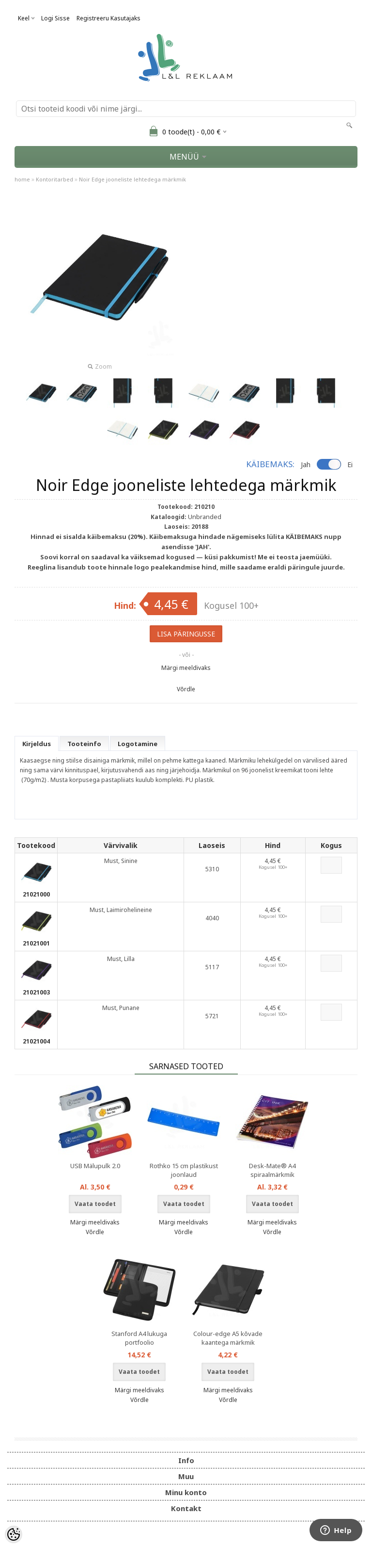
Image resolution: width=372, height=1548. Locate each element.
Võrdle (186, 689)
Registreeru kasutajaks (108, 18)
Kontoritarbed (54, 179)
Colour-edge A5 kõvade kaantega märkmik (228, 1338)
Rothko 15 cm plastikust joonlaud (184, 1170)
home (22, 179)
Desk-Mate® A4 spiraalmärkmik (272, 1170)
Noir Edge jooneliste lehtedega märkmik (132, 179)
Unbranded (204, 516)
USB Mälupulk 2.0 (95, 1165)
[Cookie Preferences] (13, 1534)
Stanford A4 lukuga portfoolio (139, 1338)
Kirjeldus (36, 743)
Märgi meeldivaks (186, 668)
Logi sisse (55, 18)
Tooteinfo (84, 743)
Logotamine (137, 743)
